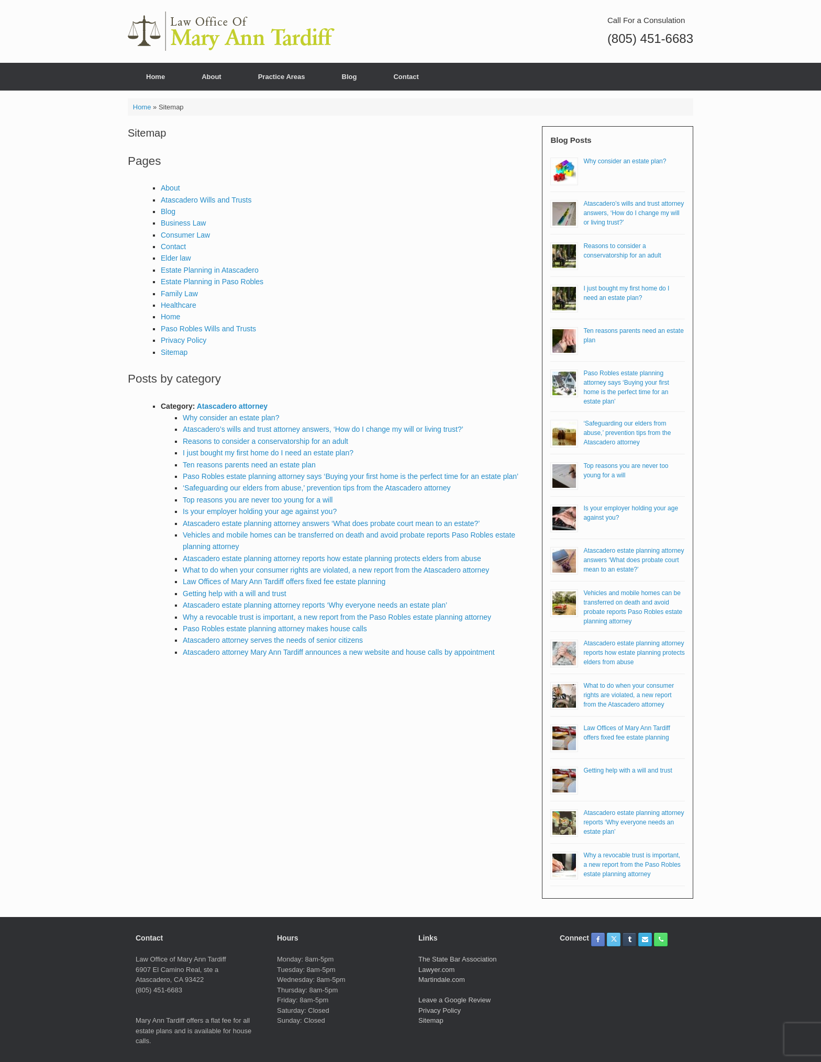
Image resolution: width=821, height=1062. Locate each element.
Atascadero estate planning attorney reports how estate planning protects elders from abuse (332, 558)
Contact (405, 77)
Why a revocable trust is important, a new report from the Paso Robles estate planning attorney (337, 617)
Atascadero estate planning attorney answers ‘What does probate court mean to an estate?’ (331, 523)
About (211, 77)
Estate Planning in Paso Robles (212, 281)
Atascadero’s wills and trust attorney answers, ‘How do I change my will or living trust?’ (323, 429)
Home (155, 77)
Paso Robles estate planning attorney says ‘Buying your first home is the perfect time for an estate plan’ (350, 476)
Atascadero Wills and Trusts (206, 200)
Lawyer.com (436, 970)
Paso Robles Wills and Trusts (208, 329)
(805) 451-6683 (650, 38)
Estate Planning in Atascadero (210, 270)
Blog (349, 77)
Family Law (179, 293)
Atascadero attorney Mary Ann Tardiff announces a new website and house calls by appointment (339, 652)
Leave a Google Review (454, 1000)
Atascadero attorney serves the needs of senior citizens (273, 640)
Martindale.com (441, 979)
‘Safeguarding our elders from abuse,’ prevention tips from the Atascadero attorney (317, 488)
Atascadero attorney (232, 406)
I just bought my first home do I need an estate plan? (268, 453)
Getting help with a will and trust (234, 593)
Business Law (183, 223)
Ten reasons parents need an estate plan (249, 465)
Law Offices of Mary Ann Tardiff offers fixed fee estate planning (284, 581)
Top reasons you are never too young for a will (257, 500)
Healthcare (178, 305)
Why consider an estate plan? (231, 417)
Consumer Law (185, 235)
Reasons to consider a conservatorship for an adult (265, 441)
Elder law (176, 258)
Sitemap (174, 352)
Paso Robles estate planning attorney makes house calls (275, 628)
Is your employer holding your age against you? (260, 511)
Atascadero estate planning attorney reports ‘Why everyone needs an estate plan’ (315, 605)
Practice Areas (281, 77)
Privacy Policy (183, 340)
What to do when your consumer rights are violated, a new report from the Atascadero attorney (336, 570)
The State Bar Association (457, 959)
